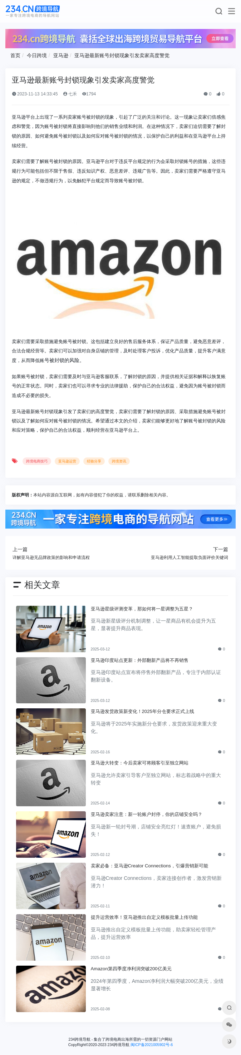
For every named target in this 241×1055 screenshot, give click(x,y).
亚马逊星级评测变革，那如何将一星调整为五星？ (142, 608)
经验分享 (94, 461)
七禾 (70, 93)
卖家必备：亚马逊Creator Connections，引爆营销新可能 (149, 865)
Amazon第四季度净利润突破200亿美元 (131, 968)
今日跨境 (37, 55)
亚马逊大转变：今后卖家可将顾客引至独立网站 (139, 763)
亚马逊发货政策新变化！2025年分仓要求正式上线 (142, 711)
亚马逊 (60, 55)
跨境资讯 (119, 461)
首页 (15, 55)
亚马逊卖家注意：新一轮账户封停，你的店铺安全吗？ (146, 814)
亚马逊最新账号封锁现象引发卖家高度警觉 (121, 55)
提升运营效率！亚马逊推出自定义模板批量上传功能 (144, 917)
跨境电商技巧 (37, 461)
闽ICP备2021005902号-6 (152, 1044)
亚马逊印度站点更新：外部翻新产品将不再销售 (139, 660)
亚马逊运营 (67, 461)
